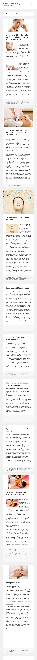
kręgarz (7, 552)
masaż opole (18, 554)
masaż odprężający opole (12, 554)
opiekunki (26, 327)
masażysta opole (8, 557)
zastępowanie (16, 374)
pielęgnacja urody (24, 278)
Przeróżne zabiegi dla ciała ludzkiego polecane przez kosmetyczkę (17, 132)
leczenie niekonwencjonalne (13, 552)
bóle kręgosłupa (18, 550)
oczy (16, 278)
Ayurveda (17, 549)
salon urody (18, 102)
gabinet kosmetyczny (25, 101)
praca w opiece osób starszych (21, 469)
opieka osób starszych (9, 327)
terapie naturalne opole (23, 558)
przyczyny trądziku (9, 603)
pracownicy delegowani (9, 374)
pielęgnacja (19, 278)
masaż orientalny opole (24, 554)
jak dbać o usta (9, 278)
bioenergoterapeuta (22, 549)
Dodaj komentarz (19, 103)
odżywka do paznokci (10, 250)
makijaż (14, 278)
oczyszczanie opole (21, 557)
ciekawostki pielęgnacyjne (20, 277)
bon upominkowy (23, 550)
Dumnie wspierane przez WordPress (12, 658)
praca (13, 326)
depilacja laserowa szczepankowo (12, 59)
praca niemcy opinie (12, 469)
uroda (13, 101)
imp (20, 373)
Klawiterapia (17, 551)
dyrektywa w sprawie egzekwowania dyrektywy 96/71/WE (19, 418)
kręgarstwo (28, 551)
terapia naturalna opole (15, 558)
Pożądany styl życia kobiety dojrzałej (17, 218)
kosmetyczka (8, 102)
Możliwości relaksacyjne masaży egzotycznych (16, 493)
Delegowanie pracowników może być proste (17, 338)
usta (16, 279)
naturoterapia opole (14, 557)
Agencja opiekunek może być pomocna (18, 430)
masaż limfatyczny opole (21, 553)
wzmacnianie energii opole (10, 559)
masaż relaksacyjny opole (14, 555)
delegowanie (18, 373)
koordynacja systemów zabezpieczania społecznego (14, 419)
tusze (12, 279)
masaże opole (26, 556)
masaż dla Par (15, 553)
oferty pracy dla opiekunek (20, 326)
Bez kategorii (14, 185)
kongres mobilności (25, 373)
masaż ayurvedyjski (21, 552)
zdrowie (13, 277)
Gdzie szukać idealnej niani (17, 288)
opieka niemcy (27, 326)
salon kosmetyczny (13, 102)
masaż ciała (10, 553)
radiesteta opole (8, 558)
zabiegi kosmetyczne (11, 103)
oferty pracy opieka (21, 468)
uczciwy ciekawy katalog (11, 4)
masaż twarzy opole (11, 556)
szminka (7, 279)
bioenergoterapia (8, 550)
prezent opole (27, 557)
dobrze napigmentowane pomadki (12, 239)
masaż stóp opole (22, 555)
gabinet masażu (12, 551)
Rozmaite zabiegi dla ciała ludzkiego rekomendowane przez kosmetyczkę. (17, 37)
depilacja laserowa (19, 101)
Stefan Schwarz (25, 419)
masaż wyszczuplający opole (19, 556)
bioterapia (13, 550)
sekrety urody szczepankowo (25, 102)
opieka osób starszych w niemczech (19, 327)
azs (6, 265)
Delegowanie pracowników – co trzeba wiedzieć (18, 384)
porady (29, 278)
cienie (26, 277)
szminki (10, 279)
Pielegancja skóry (13, 582)
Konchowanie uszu (23, 551)
